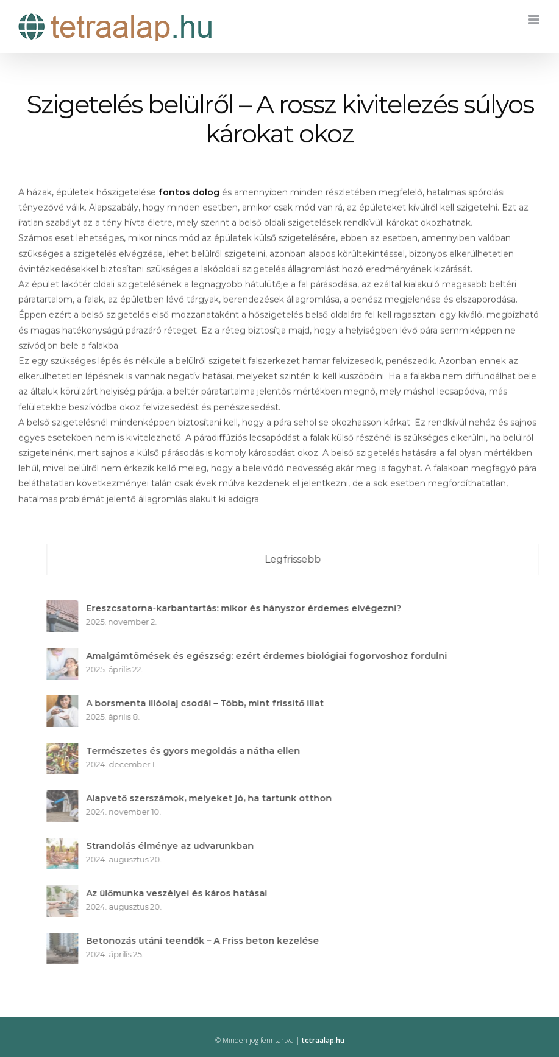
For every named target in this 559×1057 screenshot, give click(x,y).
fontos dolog (188, 193)
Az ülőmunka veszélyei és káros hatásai (180, 893)
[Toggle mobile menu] (534, 19)
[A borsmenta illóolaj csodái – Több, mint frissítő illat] (66, 702)
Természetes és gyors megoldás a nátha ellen (197, 750)
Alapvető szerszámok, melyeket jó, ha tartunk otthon (213, 798)
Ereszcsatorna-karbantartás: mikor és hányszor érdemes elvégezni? (247, 608)
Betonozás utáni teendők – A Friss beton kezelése (206, 940)
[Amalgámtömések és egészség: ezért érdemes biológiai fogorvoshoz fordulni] (66, 655)
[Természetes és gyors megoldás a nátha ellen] (66, 750)
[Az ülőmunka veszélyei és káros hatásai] (66, 892)
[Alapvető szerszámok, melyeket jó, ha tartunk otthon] (66, 797)
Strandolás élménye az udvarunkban (174, 845)
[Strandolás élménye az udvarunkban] (66, 845)
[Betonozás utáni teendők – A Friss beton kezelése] (66, 940)
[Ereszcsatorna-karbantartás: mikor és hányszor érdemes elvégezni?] (66, 607)
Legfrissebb (296, 559)
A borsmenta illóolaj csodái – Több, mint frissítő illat (209, 703)
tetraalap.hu (323, 1040)
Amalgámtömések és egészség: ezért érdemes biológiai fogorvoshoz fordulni (270, 655)
